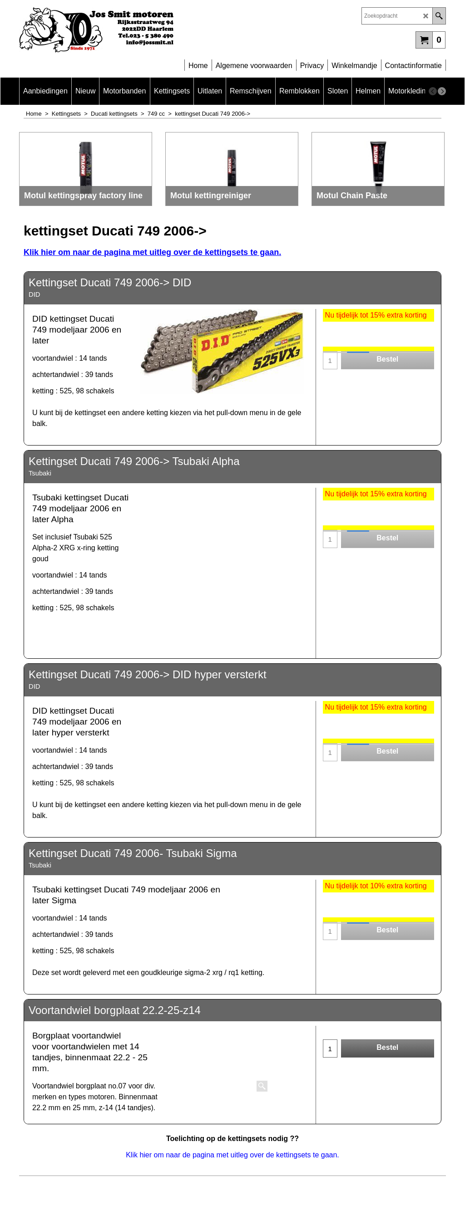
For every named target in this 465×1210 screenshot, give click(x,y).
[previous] (433, 91)
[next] (442, 91)
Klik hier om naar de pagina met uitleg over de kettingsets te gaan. (152, 252)
